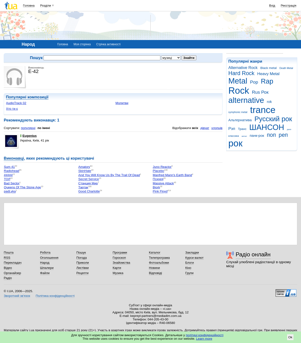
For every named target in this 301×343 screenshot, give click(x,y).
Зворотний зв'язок (17, 296)
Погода (81, 257)
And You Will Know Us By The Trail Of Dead (109, 175)
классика (233, 135)
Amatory (84, 167)
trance (262, 110)
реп (283, 135)
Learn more (204, 338)
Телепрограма (159, 257)
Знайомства (121, 262)
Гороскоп (119, 257)
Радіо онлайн (253, 254)
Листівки (82, 268)
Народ (44, 262)
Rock (238, 90)
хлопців (216, 128)
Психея (158, 179)
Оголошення (49, 257)
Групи (189, 273)
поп (271, 135)
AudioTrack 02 (16, 103)
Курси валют (194, 257)
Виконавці (14, 158)
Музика (118, 273)
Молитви (121, 103)
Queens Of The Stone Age (22, 187)
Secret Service (88, 179)
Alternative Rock (242, 67)
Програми (120, 252)
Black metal (268, 68)
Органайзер (12, 273)
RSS (7, 257)
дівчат (204, 128)
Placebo (158, 171)
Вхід (272, 5)
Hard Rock (241, 73)
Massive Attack (163, 183)
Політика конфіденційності (55, 296)
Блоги (189, 262)
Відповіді (155, 273)
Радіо (8, 278)
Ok (290, 337)
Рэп (231, 128)
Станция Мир (88, 183)
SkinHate (84, 171)
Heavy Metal (268, 74)
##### (8, 175)
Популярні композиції (27, 97)
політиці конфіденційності (204, 335)
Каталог (154, 252)
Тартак (83, 187)
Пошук (81, 252)
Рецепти (82, 273)
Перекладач (12, 262)
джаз (289, 129)
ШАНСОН (266, 127)
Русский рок (273, 119)
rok (269, 102)
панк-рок (257, 135)
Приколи (82, 262)
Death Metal (286, 68)
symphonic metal (237, 112)
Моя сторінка (82, 44)
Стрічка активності (108, 44)
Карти (117, 268)
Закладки (192, 252)
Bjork (156, 187)
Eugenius (28, 135)
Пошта (8, 252)
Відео (8, 268)
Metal (237, 81)
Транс (242, 129)
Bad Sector (12, 183)
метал (244, 136)
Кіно (188, 268)
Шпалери (46, 268)
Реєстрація (288, 5)
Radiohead (11, 171)
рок (235, 143)
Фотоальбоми (159, 262)
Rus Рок (260, 92)
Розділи (45, 5)
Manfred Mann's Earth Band (172, 175)
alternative (246, 100)
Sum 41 (9, 167)
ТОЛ (7, 179)
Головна (29, 5)
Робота (45, 252)
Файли (45, 273)
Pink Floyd (160, 191)
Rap (267, 81)
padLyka (10, 191)
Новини (154, 268)
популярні (28, 128)
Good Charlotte (89, 191)
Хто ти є (12, 108)
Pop (254, 82)
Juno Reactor (162, 167)
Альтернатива (240, 120)
